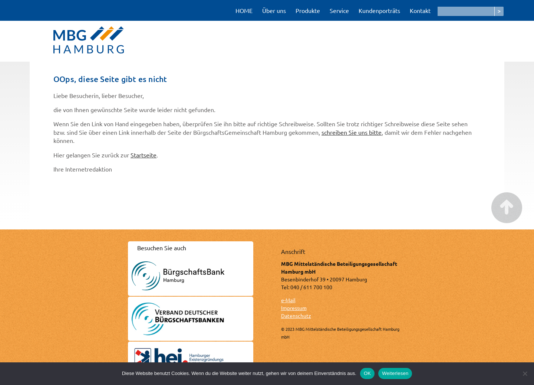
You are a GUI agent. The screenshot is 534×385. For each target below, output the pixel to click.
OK (367, 373)
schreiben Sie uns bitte (352, 132)
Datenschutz (296, 315)
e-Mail (288, 300)
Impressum (294, 307)
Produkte (308, 10)
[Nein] (524, 373)
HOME (244, 10)
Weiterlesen (395, 373)
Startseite (143, 155)
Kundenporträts (379, 10)
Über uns (274, 10)
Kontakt (420, 10)
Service (339, 10)
